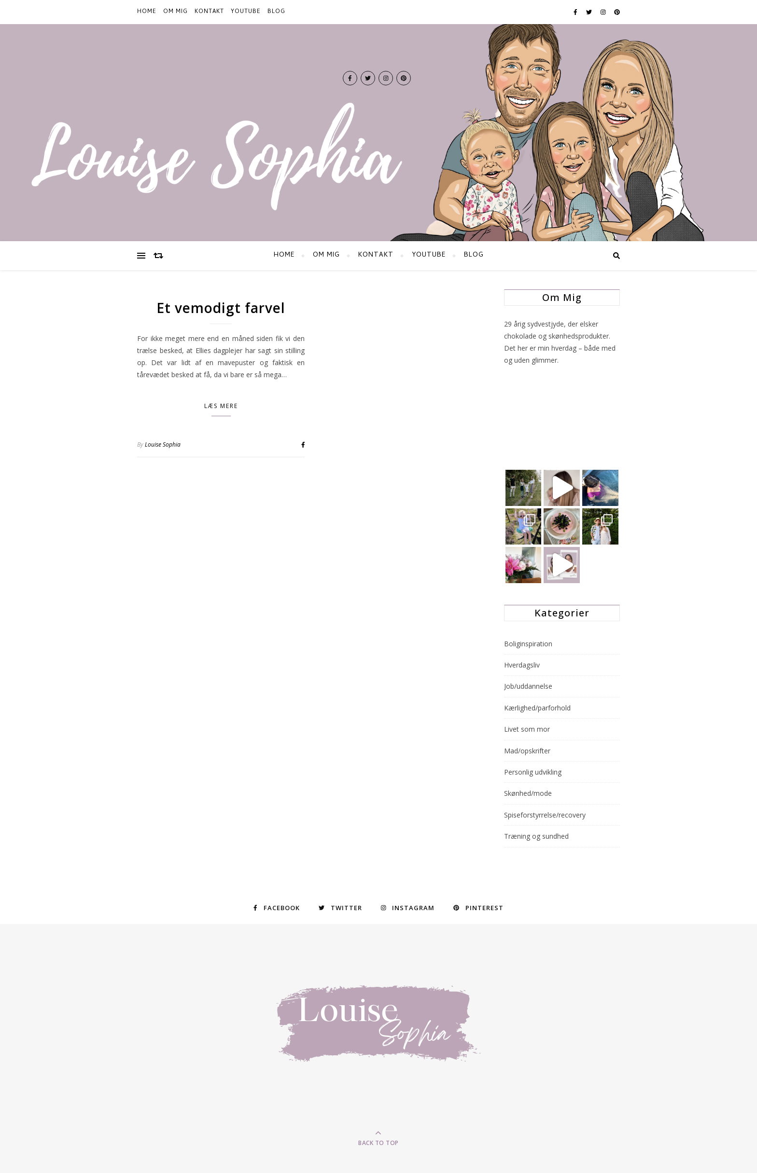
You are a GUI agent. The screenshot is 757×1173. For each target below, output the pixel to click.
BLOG (276, 12)
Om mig (175, 12)
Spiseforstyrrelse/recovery (545, 814)
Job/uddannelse (528, 686)
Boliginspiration (528, 643)
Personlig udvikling (532, 772)
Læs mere (221, 406)
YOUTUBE (246, 12)
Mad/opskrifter (527, 750)
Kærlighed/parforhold (537, 707)
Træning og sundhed (536, 836)
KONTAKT (209, 12)
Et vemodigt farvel (220, 308)
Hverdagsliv (522, 664)
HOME (146, 12)
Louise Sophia (163, 444)
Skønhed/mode (528, 793)
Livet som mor (527, 729)
